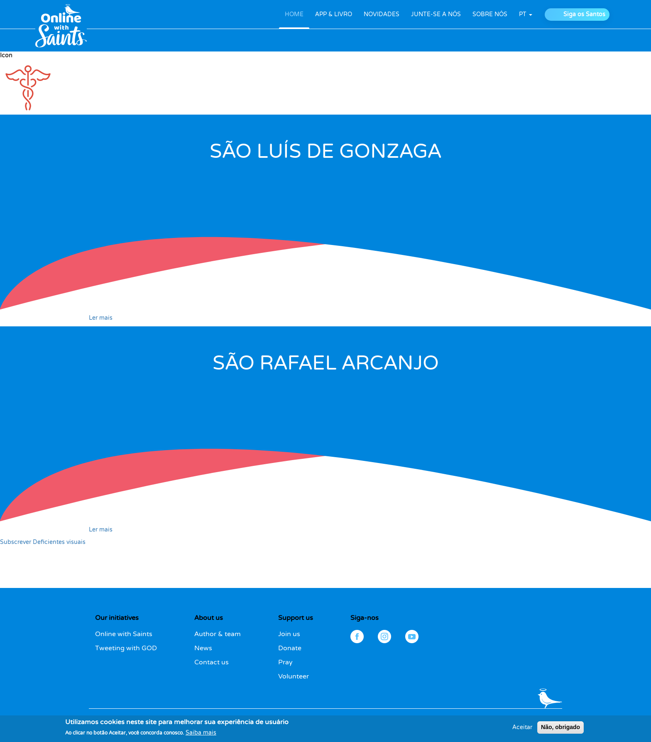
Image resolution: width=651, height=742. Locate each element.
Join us (289, 634)
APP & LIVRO (333, 14)
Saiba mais (201, 735)
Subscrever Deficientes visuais (43, 542)
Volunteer (293, 676)
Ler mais (101, 317)
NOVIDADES (381, 14)
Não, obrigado (560, 730)
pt (525, 14)
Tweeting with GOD (126, 648)
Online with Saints (123, 634)
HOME (294, 14)
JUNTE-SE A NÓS (436, 14)
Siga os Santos (584, 14)
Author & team (217, 634)
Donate (289, 648)
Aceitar (522, 730)
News (203, 648)
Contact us (211, 662)
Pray (285, 662)
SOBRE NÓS (489, 14)
